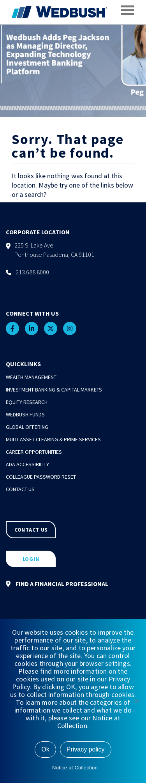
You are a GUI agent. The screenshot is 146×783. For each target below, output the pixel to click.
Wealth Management (31, 377)
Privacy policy (86, 749)
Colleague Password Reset (41, 476)
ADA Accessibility (27, 464)
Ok (45, 749)
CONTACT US (31, 529)
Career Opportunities (34, 451)
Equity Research (26, 402)
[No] (136, 701)
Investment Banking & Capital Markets (54, 389)
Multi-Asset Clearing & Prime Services (53, 439)
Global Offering (27, 426)
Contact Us (20, 489)
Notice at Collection (75, 768)
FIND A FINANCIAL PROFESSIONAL (57, 584)
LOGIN (31, 558)
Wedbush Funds (25, 414)
